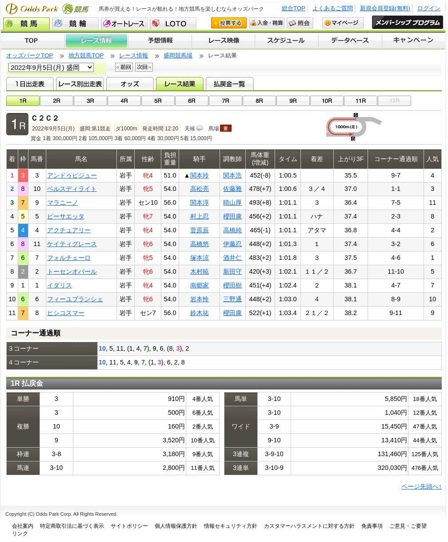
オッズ (130, 83)
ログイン (428, 8)
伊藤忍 (232, 243)
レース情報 (96, 40)
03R (90, 101)
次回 (144, 67)
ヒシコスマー (65, 312)
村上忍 (199, 216)
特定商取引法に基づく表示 (72, 526)
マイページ (343, 22)
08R (259, 101)
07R (225, 101)
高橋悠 (199, 243)
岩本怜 (199, 299)
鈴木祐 (199, 312)
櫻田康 (232, 216)
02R (56, 101)
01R (23, 101)
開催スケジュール (287, 40)
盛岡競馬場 (178, 55)
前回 (124, 67)
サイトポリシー (129, 526)
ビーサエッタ (65, 216)
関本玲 (199, 175)
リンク (20, 533)
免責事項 (372, 526)
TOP (32, 40)
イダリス (59, 285)
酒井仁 (232, 257)
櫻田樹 (232, 285)
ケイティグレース (72, 243)
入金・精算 (266, 22)
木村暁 (199, 271)
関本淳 (199, 202)
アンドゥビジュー (72, 175)
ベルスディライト (72, 188)
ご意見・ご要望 (408, 526)
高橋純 (232, 230)
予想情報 (160, 40)
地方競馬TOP (86, 55)
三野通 (232, 299)
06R (191, 101)
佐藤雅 (232, 188)
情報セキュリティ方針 (230, 526)
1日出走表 (30, 83)
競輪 (75, 23)
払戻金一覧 (229, 83)
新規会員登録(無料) (385, 8)
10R (327, 101)
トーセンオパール (72, 271)
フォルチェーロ (69, 257)
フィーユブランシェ (75, 299)
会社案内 (22, 526)
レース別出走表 (80, 83)
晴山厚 (232, 202)
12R (394, 101)
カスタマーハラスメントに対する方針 (309, 526)
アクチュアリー (69, 230)
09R (293, 101)
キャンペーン (413, 40)
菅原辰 (199, 230)
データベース (350, 40)
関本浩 (232, 175)
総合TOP (293, 8)
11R (360, 101)
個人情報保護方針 (176, 526)
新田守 (232, 271)
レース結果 (180, 83)
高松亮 (199, 188)
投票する (229, 22)
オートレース (124, 23)
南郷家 (199, 285)
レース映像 (223, 40)
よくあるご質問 (332, 8)
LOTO (173, 23)
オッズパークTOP (29, 55)
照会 (300, 22)
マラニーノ (62, 202)
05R (158, 101)
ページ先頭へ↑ (421, 486)
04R (124, 101)
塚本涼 (199, 257)
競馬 (26, 23)
